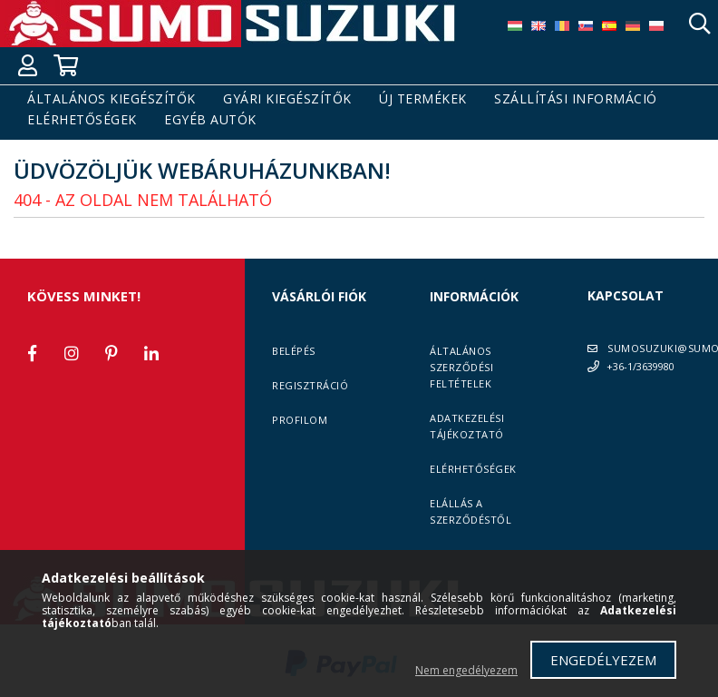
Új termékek (423, 99)
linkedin (151, 353)
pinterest (111, 353)
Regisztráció (310, 385)
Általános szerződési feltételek (461, 367)
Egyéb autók (210, 120)
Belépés (293, 351)
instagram (71, 353)
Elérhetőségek (82, 120)
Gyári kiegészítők (287, 99)
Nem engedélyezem (466, 670)
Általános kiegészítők (111, 99)
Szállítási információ (575, 99)
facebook (32, 353)
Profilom (299, 420)
